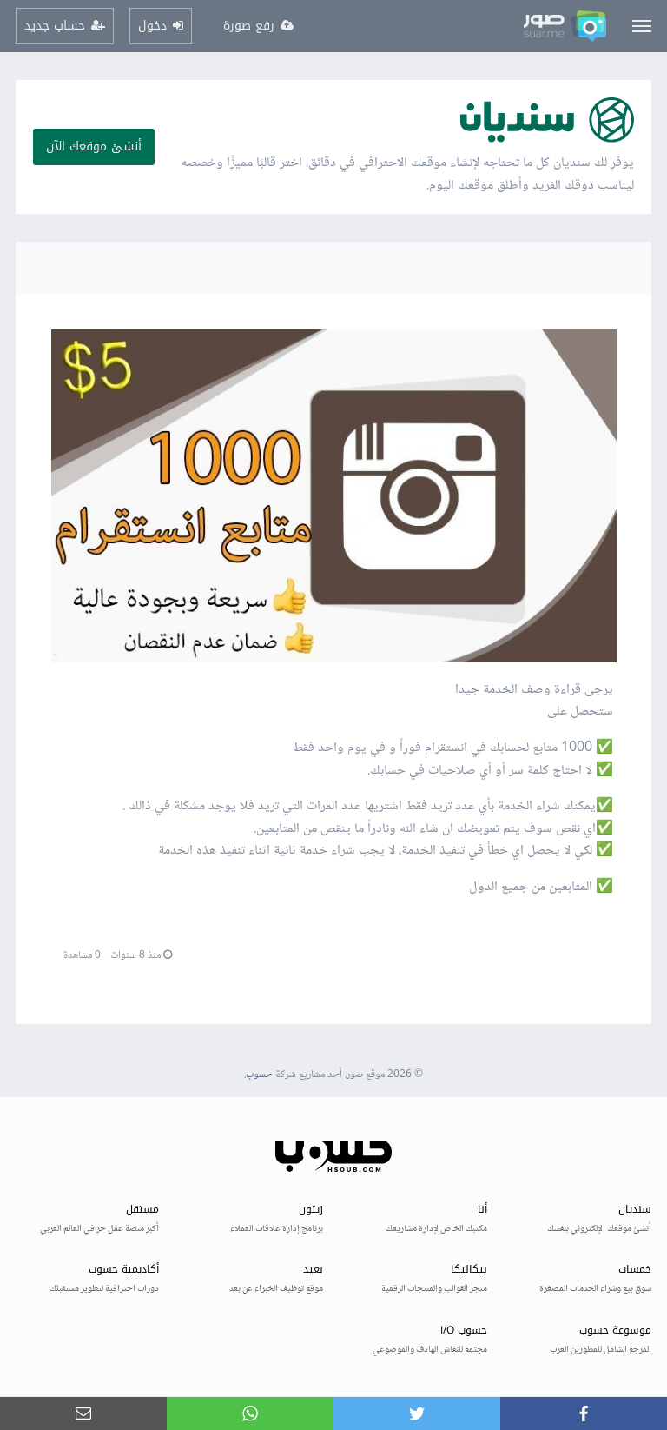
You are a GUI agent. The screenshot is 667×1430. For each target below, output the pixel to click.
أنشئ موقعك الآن (94, 146)
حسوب (259, 1075)
